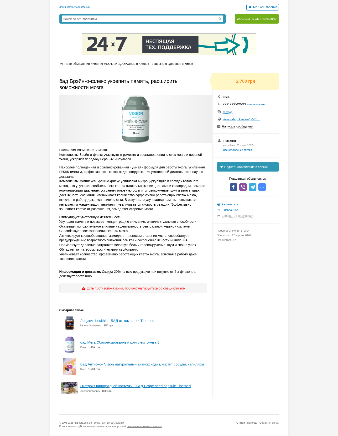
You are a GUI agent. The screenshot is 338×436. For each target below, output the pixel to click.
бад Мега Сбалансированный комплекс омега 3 (120, 342)
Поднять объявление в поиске (243, 167)
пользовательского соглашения (144, 426)
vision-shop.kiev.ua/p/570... (241, 119)
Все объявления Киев (82, 64)
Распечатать (230, 204)
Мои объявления (262, 7)
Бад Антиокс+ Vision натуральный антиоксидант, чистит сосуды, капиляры (142, 364)
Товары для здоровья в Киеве (171, 64)
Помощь (252, 422)
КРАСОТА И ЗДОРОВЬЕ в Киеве (123, 64)
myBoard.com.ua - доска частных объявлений (99, 422)
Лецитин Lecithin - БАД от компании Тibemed (117, 321)
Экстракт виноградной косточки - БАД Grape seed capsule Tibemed (135, 386)
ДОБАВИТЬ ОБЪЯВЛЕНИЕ (256, 18)
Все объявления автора (237, 149)
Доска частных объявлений (74, 7)
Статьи (240, 422)
